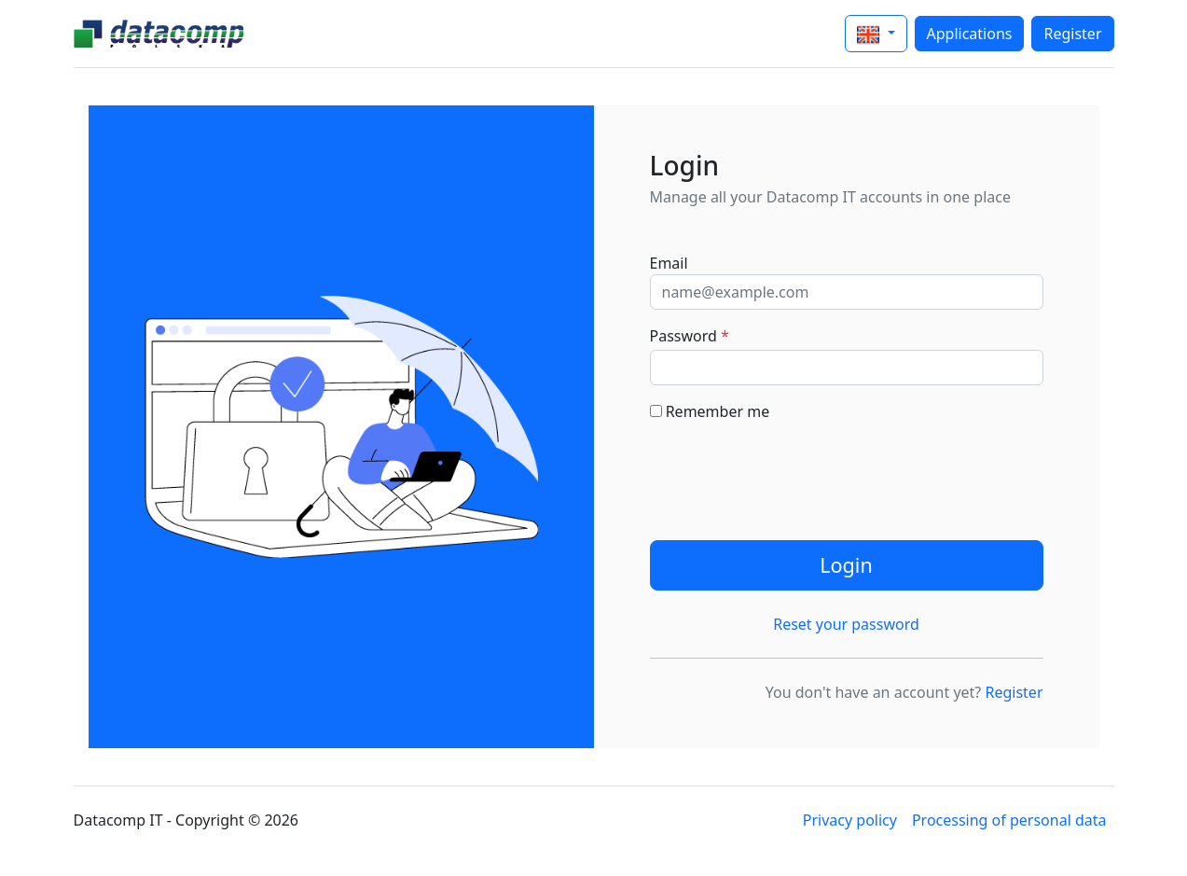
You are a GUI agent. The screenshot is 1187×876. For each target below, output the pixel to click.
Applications (970, 33)
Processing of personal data (1009, 820)
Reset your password (846, 624)
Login (846, 564)
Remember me (710, 411)
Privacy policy (850, 820)
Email (669, 263)
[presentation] (791, 474)
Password (689, 336)
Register (1072, 33)
